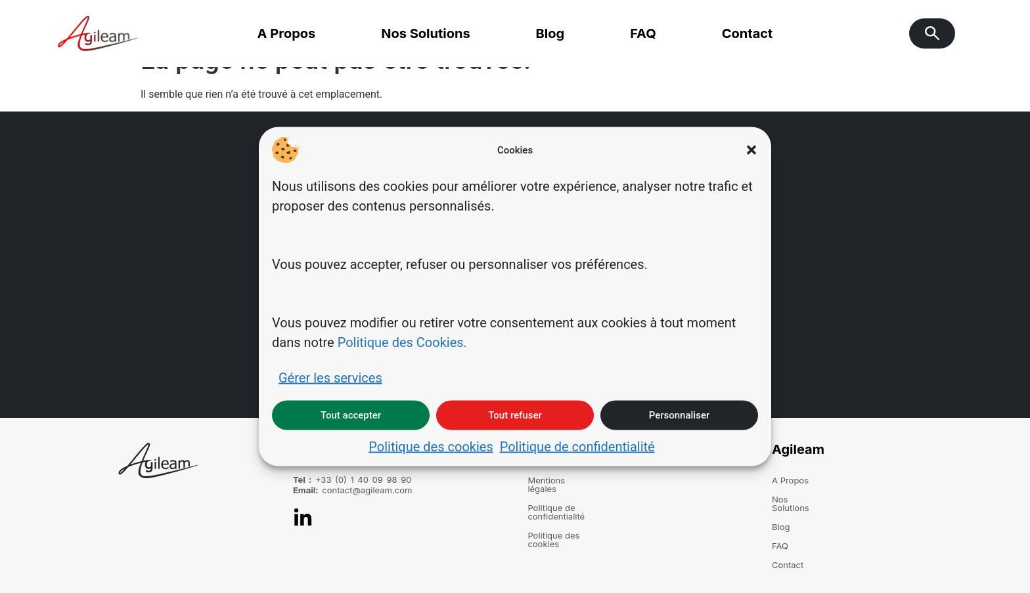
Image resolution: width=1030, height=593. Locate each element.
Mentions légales (561, 480)
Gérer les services (330, 377)
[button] (751, 150)
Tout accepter (351, 415)
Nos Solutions (425, 33)
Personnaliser (679, 415)
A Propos (287, 33)
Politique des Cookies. (402, 342)
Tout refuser (515, 415)
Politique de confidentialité (577, 446)
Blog (550, 33)
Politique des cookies (431, 446)
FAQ (643, 33)
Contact (747, 33)
